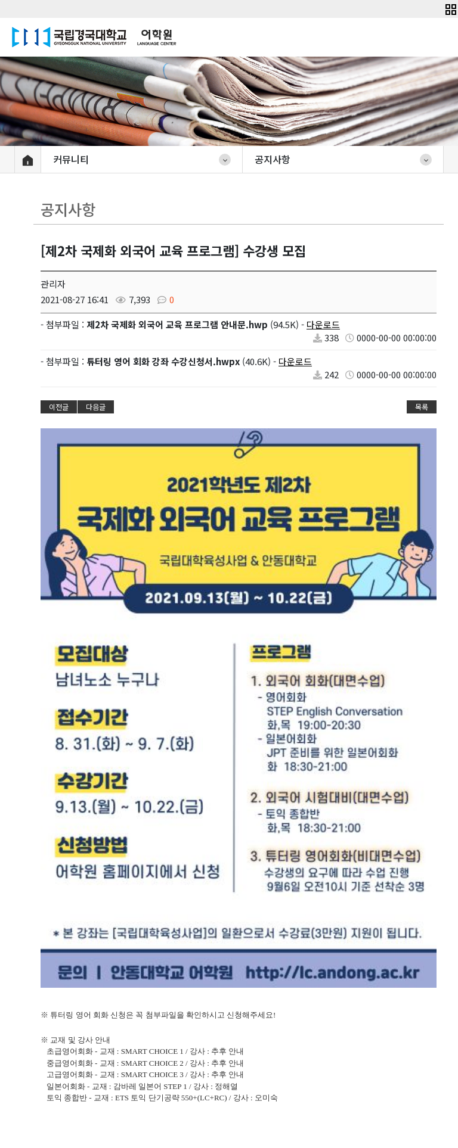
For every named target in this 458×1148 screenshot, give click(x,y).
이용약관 (311, 1010)
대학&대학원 (45, 1011)
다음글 (96, 407)
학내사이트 (142, 1011)
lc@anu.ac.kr (264, 1109)
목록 (421, 407)
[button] (450, 8)
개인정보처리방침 (383, 1010)
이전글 (59, 407)
